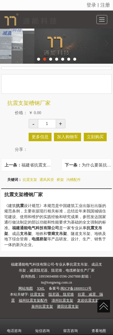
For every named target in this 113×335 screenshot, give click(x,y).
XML (41, 288)
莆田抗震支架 (68, 306)
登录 (91, 5)
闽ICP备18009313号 (76, 288)
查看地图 (99, 326)
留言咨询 (70, 326)
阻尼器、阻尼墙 (61, 294)
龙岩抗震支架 (88, 300)
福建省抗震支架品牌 (36, 165)
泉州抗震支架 (42, 306)
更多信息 (40, 137)
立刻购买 (95, 137)
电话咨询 (14, 326)
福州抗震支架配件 (33, 300)
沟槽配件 (73, 180)
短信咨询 (42, 326)
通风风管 (46, 180)
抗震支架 (30, 180)
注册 (105, 5)
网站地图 (25, 288)
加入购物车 (67, 137)
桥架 (60, 180)
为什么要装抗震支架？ (96, 165)
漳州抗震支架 (62, 300)
